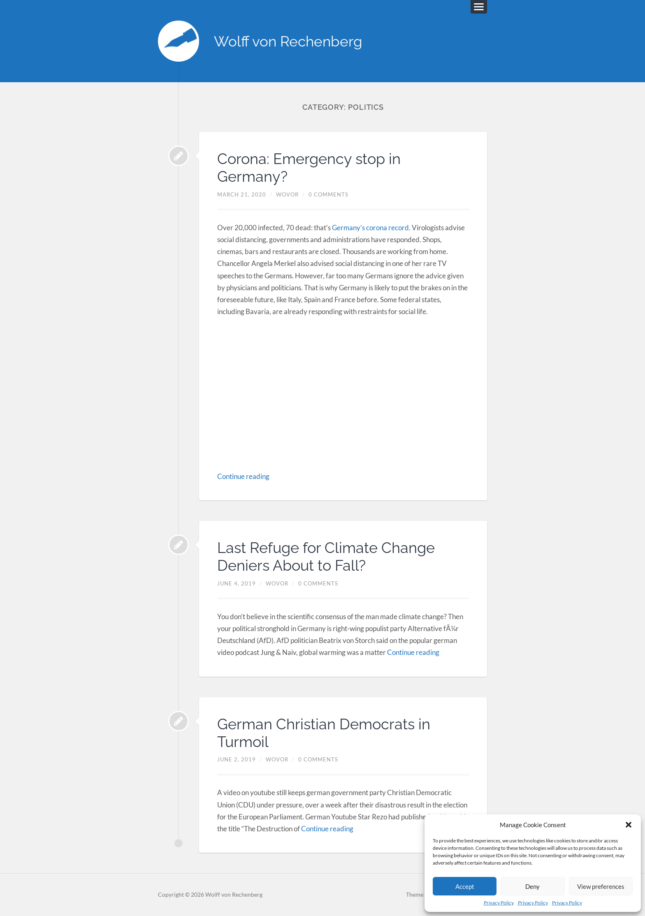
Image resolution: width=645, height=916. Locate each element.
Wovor (287, 194)
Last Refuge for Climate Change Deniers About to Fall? (326, 556)
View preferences (600, 886)
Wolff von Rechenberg (288, 41)
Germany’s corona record (370, 227)
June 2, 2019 (236, 759)
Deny (532, 886)
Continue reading (243, 476)
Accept (464, 886)
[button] (628, 825)
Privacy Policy (499, 903)
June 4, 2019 (236, 583)
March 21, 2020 (241, 194)
